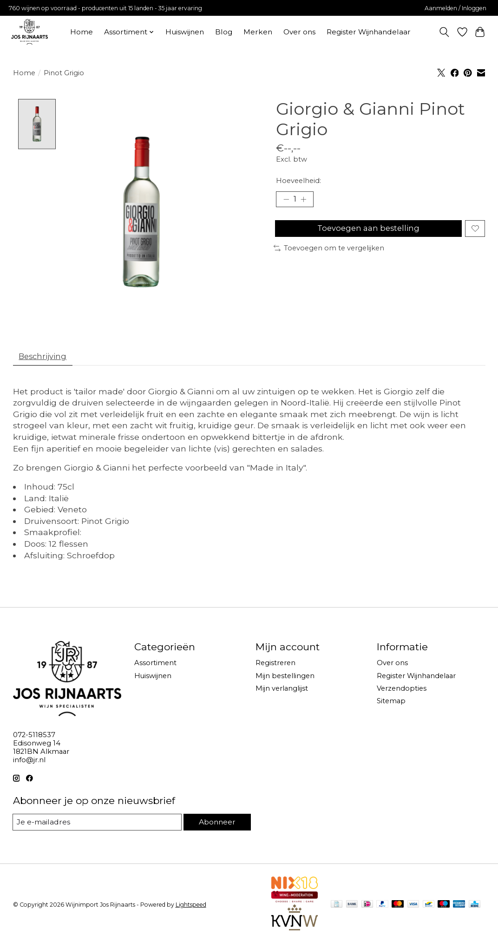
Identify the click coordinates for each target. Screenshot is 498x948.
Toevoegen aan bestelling (366, 232)
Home (81, 31)
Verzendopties (401, 691)
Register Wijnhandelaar (369, 31)
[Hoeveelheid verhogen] (306, 200)
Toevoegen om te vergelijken (329, 254)
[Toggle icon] (444, 32)
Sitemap (391, 704)
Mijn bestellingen (285, 678)
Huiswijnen (184, 31)
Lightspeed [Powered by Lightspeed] (191, 907)
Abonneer (216, 825)
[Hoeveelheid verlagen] (286, 200)
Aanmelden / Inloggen (455, 8)
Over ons (299, 31)
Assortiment (155, 666)
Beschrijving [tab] (45, 358)
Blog (223, 31)
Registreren (275, 666)
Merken (257, 31)
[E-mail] (96, 825)
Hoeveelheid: (298, 181)
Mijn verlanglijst (282, 691)
